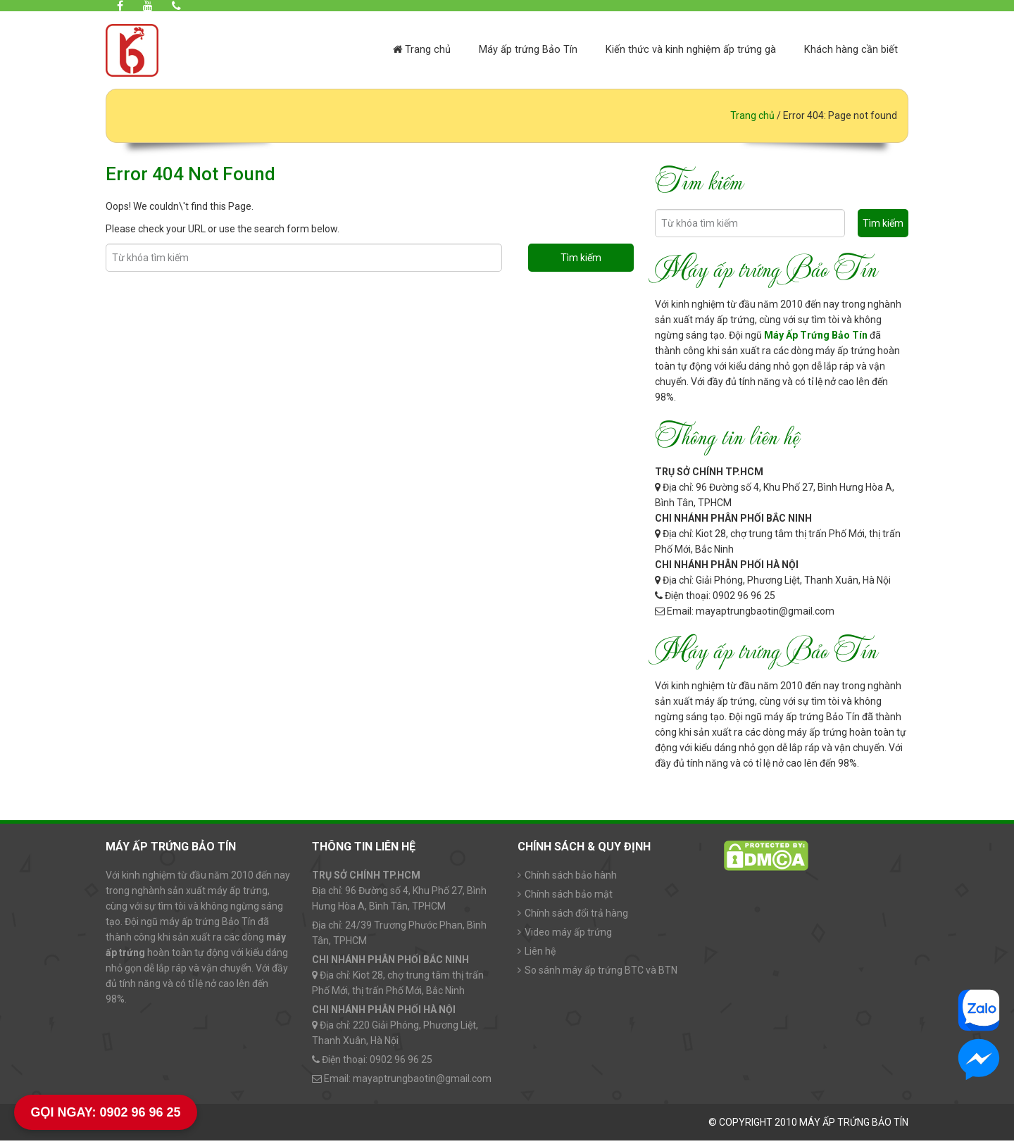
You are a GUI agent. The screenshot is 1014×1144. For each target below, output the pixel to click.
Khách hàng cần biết (851, 51)
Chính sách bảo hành (571, 878)
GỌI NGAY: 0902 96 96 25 (105, 1112)
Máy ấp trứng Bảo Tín (528, 51)
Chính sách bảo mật (569, 897)
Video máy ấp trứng (568, 935)
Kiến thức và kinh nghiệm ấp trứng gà (691, 51)
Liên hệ (540, 954)
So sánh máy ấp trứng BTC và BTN (601, 973)
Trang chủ (422, 51)
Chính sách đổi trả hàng (576, 916)
